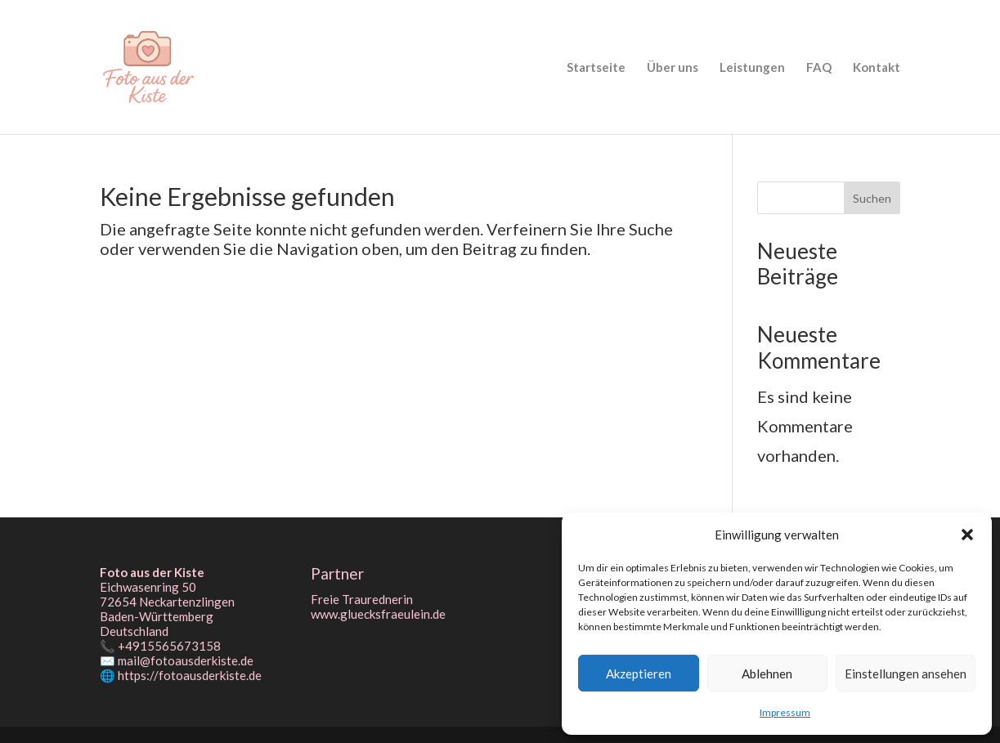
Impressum (785, 712)
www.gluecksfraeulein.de (378, 613)
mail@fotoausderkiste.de (185, 660)
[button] (967, 534)
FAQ (819, 67)
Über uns (672, 67)
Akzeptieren (638, 673)
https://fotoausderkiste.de (190, 675)
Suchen (872, 198)
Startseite (596, 67)
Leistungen (752, 67)
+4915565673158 (169, 645)
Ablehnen (767, 673)
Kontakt (876, 67)
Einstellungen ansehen (905, 673)
